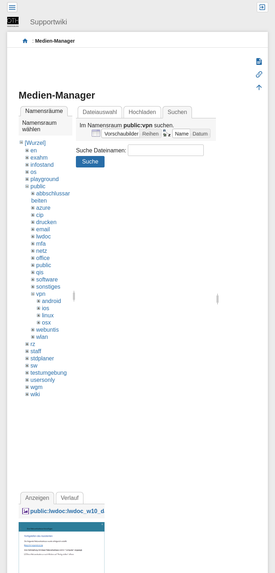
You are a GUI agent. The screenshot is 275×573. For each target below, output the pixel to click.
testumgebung (48, 373)
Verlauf (70, 498)
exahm (39, 158)
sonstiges (48, 287)
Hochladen (142, 112)
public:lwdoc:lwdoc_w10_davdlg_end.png (87, 511)
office (43, 258)
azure (43, 208)
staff (35, 351)
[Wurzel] (35, 143)
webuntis (47, 330)
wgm (36, 387)
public (37, 186)
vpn (40, 294)
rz (32, 344)
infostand (42, 165)
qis (39, 272)
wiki (35, 394)
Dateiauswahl (100, 112)
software (47, 279)
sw (34, 366)
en (33, 150)
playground (44, 179)
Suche (90, 161)
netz (41, 251)
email (43, 229)
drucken (46, 222)
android (51, 301)
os (33, 172)
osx (46, 322)
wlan (42, 337)
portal (25, 41)
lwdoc (43, 236)
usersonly (42, 380)
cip (39, 215)
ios (45, 308)
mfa (41, 244)
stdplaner (42, 358)
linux (48, 315)
